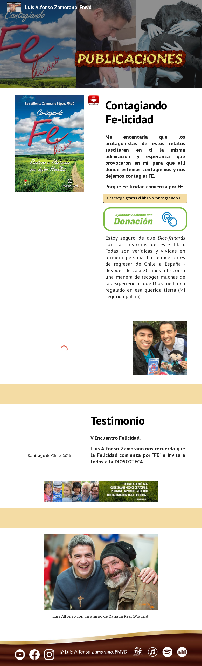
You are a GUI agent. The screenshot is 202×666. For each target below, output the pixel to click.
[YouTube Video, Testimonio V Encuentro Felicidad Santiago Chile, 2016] (49, 429)
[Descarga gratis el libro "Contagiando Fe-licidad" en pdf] (145, 198)
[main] (145, 112)
